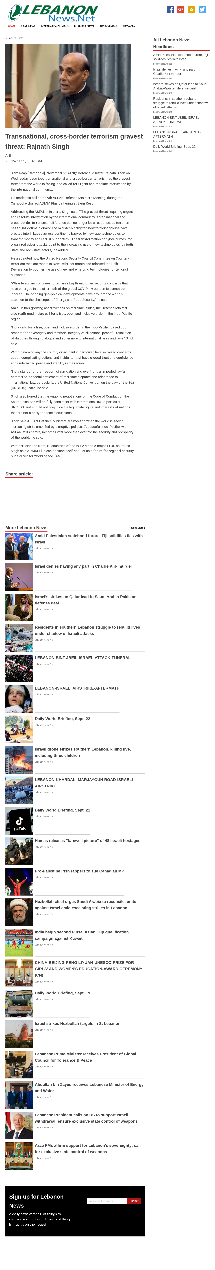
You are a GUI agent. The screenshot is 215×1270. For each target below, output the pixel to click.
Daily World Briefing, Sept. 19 (62, 993)
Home (11, 26)
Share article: (19, 473)
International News (55, 26)
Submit (134, 1201)
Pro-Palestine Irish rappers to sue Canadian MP (79, 871)
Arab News (28, 26)
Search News (109, 26)
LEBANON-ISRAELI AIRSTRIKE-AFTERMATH (77, 688)
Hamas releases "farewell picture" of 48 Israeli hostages (87, 840)
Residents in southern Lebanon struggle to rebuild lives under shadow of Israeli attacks (180, 103)
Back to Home (14, 38)
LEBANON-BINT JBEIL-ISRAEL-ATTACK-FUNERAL (83, 657)
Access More (136, 527)
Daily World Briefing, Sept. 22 (62, 718)
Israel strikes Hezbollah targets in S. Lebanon (77, 1023)
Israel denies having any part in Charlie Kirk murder (83, 566)
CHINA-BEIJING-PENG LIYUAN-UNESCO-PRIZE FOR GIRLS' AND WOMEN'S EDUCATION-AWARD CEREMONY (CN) (88, 968)
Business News (84, 26)
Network (129, 26)
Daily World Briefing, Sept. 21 (62, 810)
